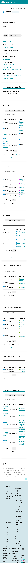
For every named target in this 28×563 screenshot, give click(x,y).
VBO (7, 539)
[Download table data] (11, 157)
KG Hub (5, 561)
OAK (16, 536)
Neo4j (17, 493)
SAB (7, 491)
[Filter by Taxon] (15, 111)
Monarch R (18, 495)
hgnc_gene (6, 59)
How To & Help (19, 500)
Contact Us (9, 494)
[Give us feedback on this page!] (26, 479)
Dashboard (18, 516)
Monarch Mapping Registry (5, 557)
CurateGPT (18, 543)
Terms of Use (18, 506)
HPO (7, 532)
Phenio (8, 534)
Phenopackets (19, 546)
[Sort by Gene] (7, 119)
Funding (8, 498)
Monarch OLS (7, 553)
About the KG (18, 511)
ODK (16, 539)
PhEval (16, 529)
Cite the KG (18, 509)
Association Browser (18, 519)
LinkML (16, 532)
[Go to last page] (19, 154)
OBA (7, 537)
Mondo (8, 525)
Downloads (18, 488)
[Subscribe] (21, 560)
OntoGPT (17, 541)
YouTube (15, 560)
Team (7, 489)
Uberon (8, 527)
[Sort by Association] (17, 119)
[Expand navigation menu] (26, 2)
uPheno (8, 530)
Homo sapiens (7, 29)
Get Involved (15, 551)
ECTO (7, 546)
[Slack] (24, 560)
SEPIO (7, 544)
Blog (14, 556)
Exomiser (17, 527)
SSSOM (17, 534)
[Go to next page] (16, 154)
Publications (9, 496)
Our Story (8, 486)
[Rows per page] (15, 151)
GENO (7, 541)
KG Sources (18, 514)
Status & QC (18, 498)
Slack (14, 553)
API (16, 491)
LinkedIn (15, 558)
